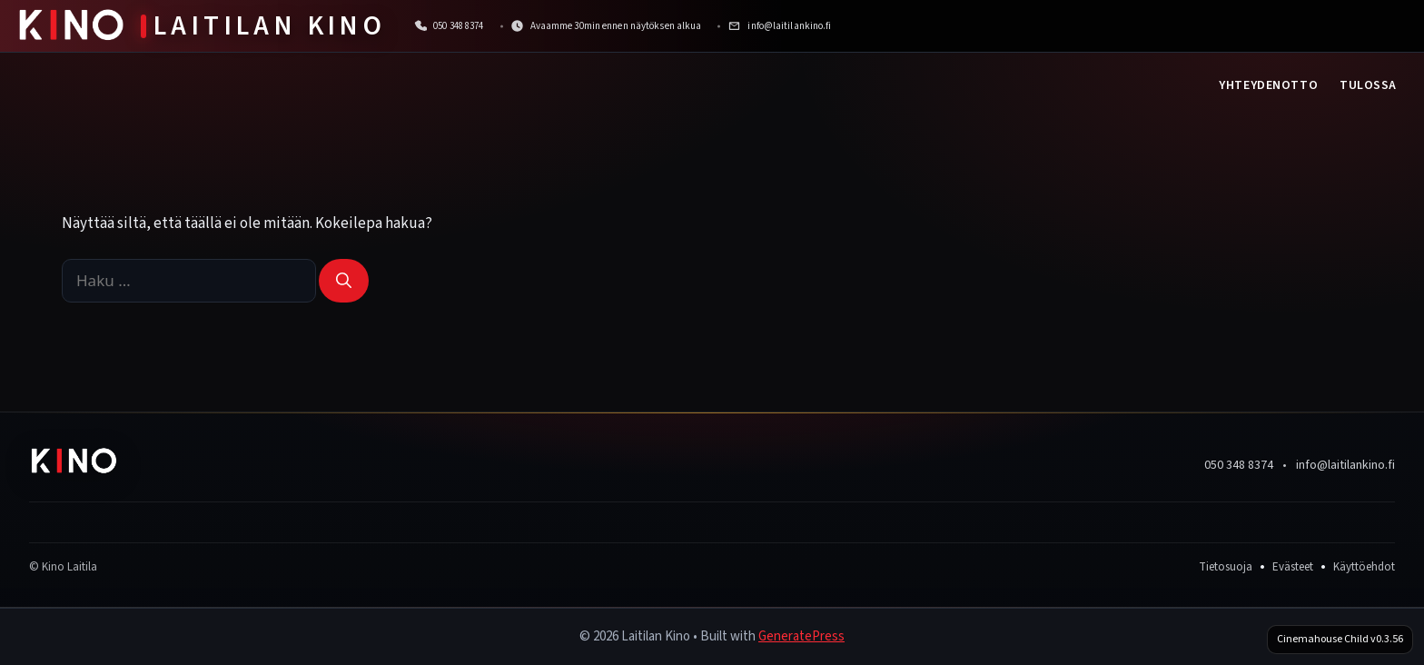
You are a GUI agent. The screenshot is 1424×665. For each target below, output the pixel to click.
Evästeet (1292, 567)
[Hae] (344, 281)
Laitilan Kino (269, 25)
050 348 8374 (1238, 465)
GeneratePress (801, 636)
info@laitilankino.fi (1345, 465)
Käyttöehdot (1364, 567)
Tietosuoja (1225, 567)
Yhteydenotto (1268, 85)
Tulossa (1368, 85)
